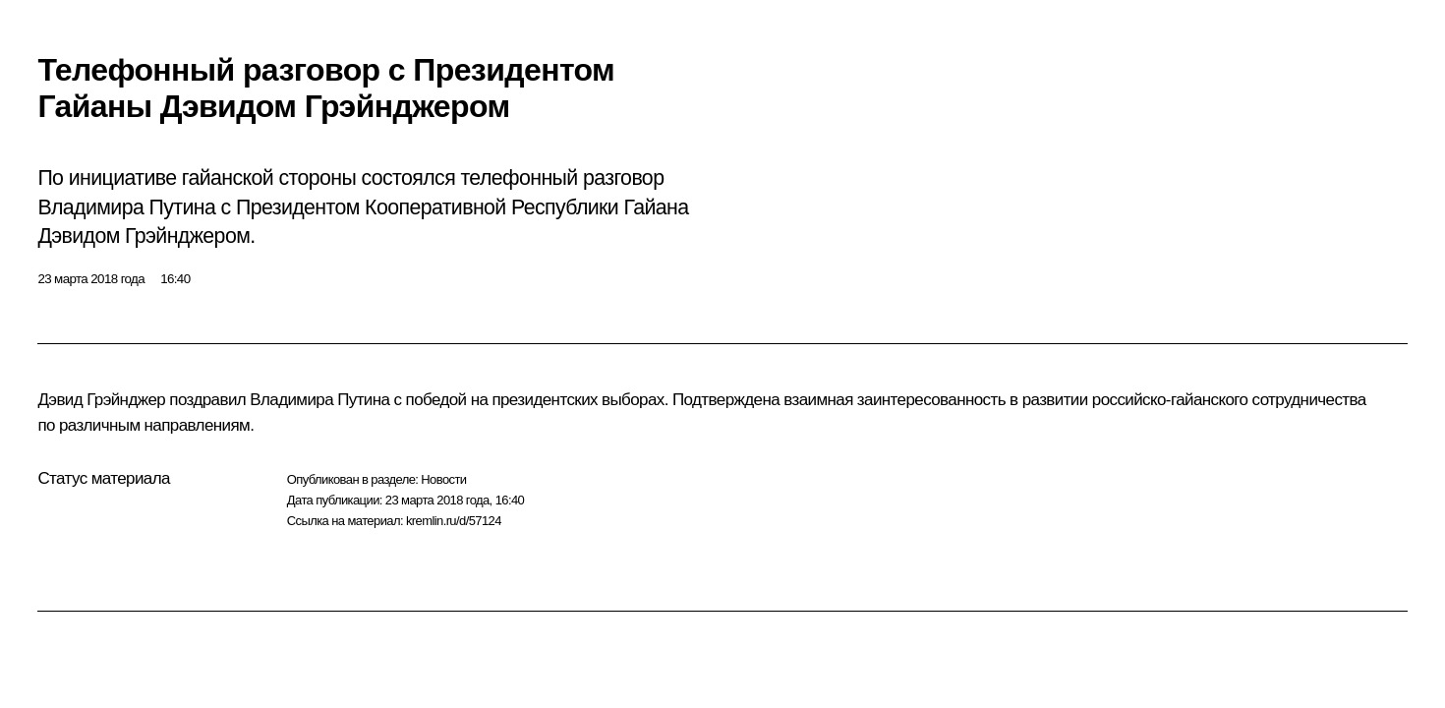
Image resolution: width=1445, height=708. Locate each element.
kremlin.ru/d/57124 (453, 520)
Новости (443, 479)
